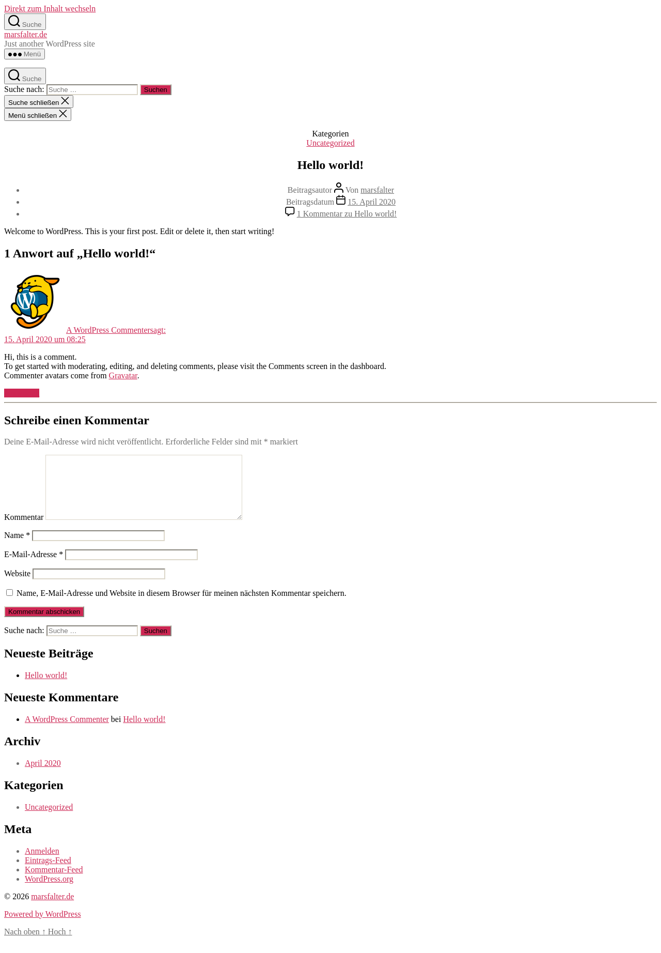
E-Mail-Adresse (33, 566)
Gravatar (123, 375)
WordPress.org (49, 891)
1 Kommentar (347, 213)
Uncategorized (330, 143)
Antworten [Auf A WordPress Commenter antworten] (21, 393)
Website (17, 585)
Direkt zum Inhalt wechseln (50, 8)
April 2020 (43, 775)
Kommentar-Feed (54, 882)
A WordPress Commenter (67, 731)
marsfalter (377, 190)
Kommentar (23, 529)
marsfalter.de (25, 34)
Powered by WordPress (42, 926)
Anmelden (42, 863)
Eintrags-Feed (48, 872)
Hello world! (46, 687)
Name (17, 547)
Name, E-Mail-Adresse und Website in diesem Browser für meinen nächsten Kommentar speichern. (182, 605)
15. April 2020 (372, 201)
